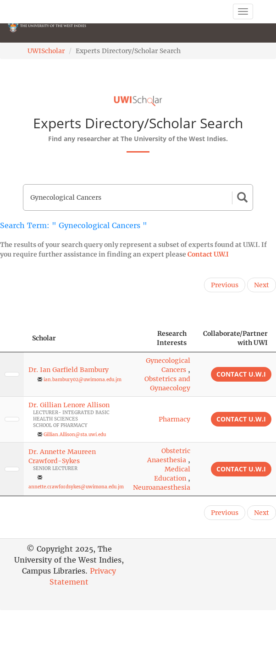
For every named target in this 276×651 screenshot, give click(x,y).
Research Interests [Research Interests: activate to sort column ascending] (172, 338)
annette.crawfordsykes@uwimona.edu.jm (76, 487)
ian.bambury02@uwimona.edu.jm (82, 380)
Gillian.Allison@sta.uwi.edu (75, 435)
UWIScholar (46, 51)
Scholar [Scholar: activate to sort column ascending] (44, 338)
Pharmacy (174, 419)
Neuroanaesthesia (161, 487)
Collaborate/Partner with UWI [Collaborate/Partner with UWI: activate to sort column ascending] (235, 338)
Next (261, 285)
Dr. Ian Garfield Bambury (68, 370)
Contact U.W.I (208, 254)
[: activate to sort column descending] (12, 338)
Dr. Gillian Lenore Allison (69, 405)
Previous (224, 285)
